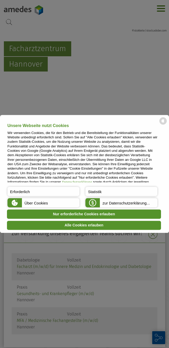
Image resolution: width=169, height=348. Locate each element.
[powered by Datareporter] (163, 124)
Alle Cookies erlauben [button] (84, 225)
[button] (43, 191)
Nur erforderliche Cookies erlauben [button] (84, 214)
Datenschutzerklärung (77, 182)
